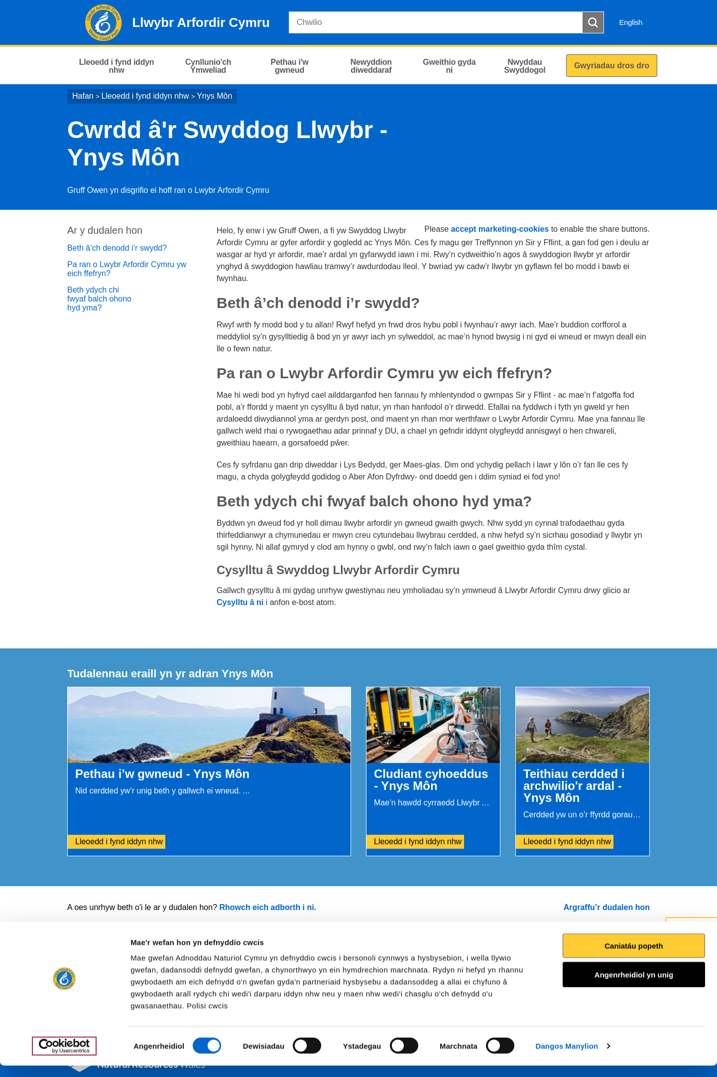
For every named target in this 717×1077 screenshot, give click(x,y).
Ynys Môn (214, 96)
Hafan (83, 96)
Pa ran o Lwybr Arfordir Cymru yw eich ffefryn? (126, 269)
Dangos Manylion (567, 1057)
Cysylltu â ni (240, 602)
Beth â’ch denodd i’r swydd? (117, 248)
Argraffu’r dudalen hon (607, 907)
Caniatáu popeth (633, 957)
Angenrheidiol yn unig (634, 986)
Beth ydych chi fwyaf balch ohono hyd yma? (99, 299)
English (630, 22)
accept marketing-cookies (500, 229)
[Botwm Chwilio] (593, 22)
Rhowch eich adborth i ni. (267, 907)
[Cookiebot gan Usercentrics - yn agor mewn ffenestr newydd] (64, 1057)
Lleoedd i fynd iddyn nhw (145, 96)
